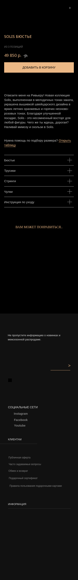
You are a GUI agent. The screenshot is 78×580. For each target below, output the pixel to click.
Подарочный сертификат (23, 478)
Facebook (20, 420)
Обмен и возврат (18, 470)
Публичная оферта (20, 457)
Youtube (20, 425)
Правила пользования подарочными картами (36, 485)
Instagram (21, 413)
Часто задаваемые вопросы (25, 464)
